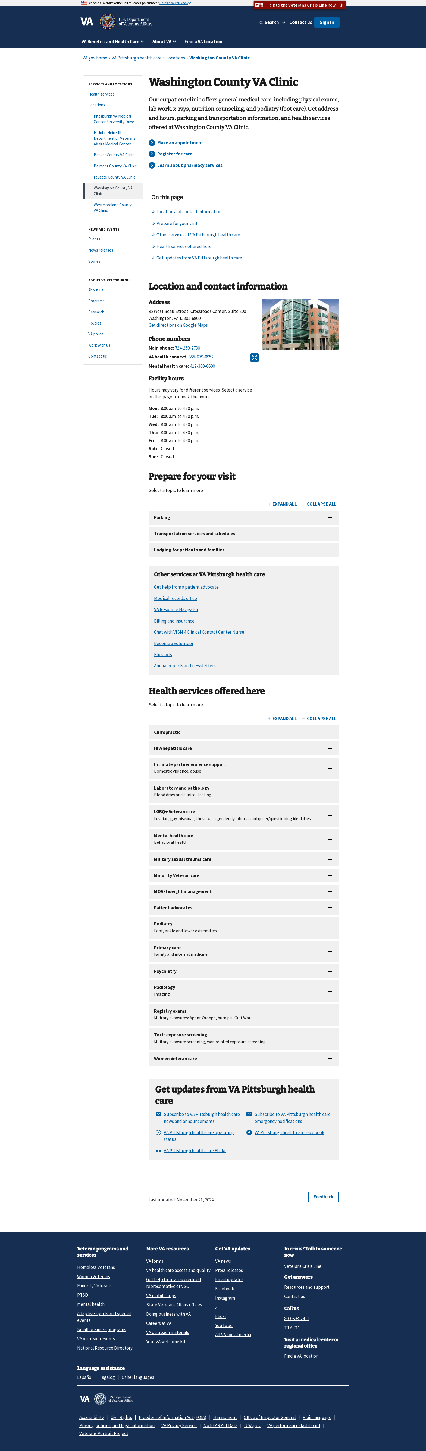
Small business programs (101, 1329)
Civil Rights (121, 1417)
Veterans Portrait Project (103, 1433)
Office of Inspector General (270, 1417)
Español (85, 1377)
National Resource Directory (105, 1348)
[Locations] (113, 105)
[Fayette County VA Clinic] (113, 177)
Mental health (91, 1304)
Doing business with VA (168, 1314)
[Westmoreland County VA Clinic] (113, 207)
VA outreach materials (167, 1332)
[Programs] (113, 301)
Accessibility (91, 1417)
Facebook (224, 1289)
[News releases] (113, 250)
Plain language (317, 1417)
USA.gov (252, 1425)
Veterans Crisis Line (302, 1266)
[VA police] (113, 334)
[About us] (113, 290)
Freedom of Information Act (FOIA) (172, 1417)
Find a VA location (301, 1356)
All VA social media (233, 1335)
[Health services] (113, 94)
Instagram (225, 1298)
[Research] (113, 312)
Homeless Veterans (96, 1267)
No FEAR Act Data (220, 1425)
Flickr (220, 1316)
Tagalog (107, 1377)
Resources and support (307, 1287)
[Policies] (113, 323)
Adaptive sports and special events (104, 1316)
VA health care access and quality (178, 1270)
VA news (223, 1261)
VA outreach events (96, 1339)
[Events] (113, 239)
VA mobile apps (161, 1295)
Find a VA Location (203, 42)
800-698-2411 (296, 1319)
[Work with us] (113, 345)
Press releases (229, 1270)
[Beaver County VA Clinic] (113, 155)
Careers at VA (158, 1323)
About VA (161, 42)
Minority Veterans (94, 1286)
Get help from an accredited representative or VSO (173, 1283)
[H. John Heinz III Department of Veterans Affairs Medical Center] (113, 138)
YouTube (224, 1325)
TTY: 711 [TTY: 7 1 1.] (292, 1328)
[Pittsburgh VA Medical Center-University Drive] (113, 119)
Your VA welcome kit (166, 1342)
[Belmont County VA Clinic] (113, 166)
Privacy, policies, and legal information (117, 1425)
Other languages (138, 1377)
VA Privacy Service (179, 1425)
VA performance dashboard (293, 1425)
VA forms (154, 1261)
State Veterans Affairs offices (174, 1305)
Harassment (225, 1417)
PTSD (82, 1295)
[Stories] (113, 261)
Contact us (300, 22)
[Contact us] (113, 356)
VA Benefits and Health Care (110, 42)
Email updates (229, 1279)
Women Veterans (93, 1276)
